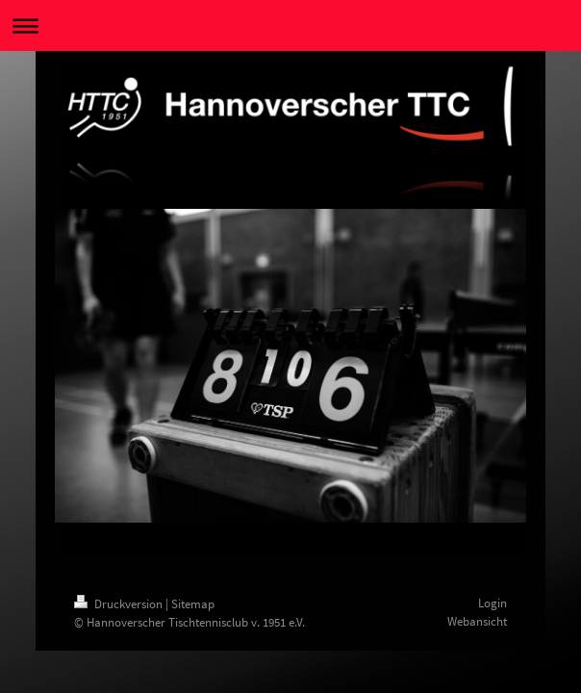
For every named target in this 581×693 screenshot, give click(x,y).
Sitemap (193, 604)
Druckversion (119, 604)
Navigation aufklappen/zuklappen (290, 25)
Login (492, 603)
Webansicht (477, 621)
